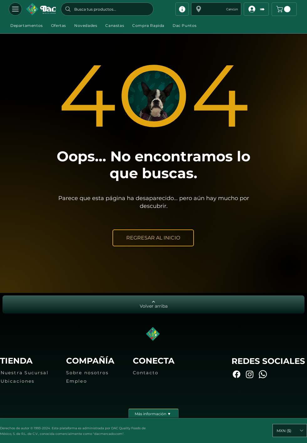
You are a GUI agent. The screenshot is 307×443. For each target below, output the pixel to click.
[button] (216, 9)
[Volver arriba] (153, 304)
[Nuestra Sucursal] (28, 372)
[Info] (182, 9)
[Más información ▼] (153, 413)
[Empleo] (94, 381)
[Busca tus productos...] (107, 9)
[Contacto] (161, 372)
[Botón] (41, 9)
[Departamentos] (15, 9)
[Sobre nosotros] (94, 372)
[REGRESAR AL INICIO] (153, 237)
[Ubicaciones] (28, 381)
